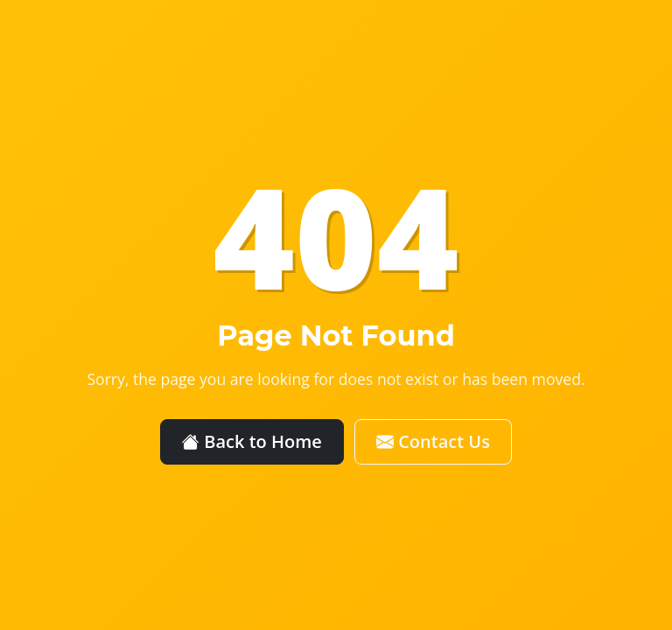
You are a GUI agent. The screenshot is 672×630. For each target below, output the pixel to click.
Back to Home (252, 441)
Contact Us (433, 441)
